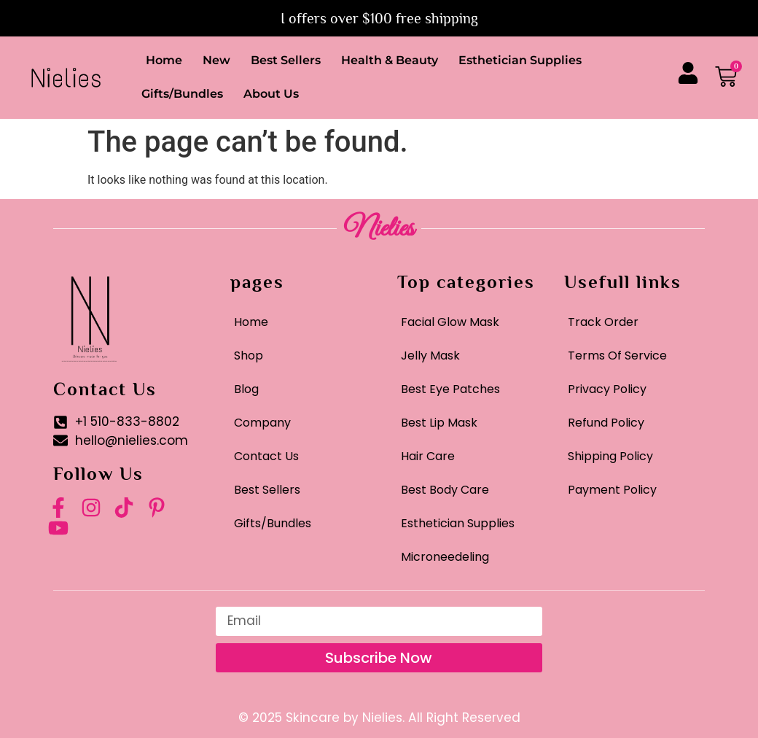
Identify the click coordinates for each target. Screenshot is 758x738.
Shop (248, 355)
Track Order (603, 322)
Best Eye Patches (450, 389)
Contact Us (266, 456)
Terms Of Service (617, 355)
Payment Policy (612, 489)
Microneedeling (445, 556)
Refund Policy (606, 422)
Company (262, 422)
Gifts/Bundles (182, 94)
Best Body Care (445, 489)
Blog (246, 389)
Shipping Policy (610, 456)
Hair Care (428, 456)
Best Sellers (286, 60)
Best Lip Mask (439, 422)
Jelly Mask (430, 355)
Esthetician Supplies (520, 60)
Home (164, 60)
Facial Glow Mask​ (450, 322)
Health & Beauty (389, 60)
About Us (271, 94)
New (216, 60)
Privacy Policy (607, 389)
